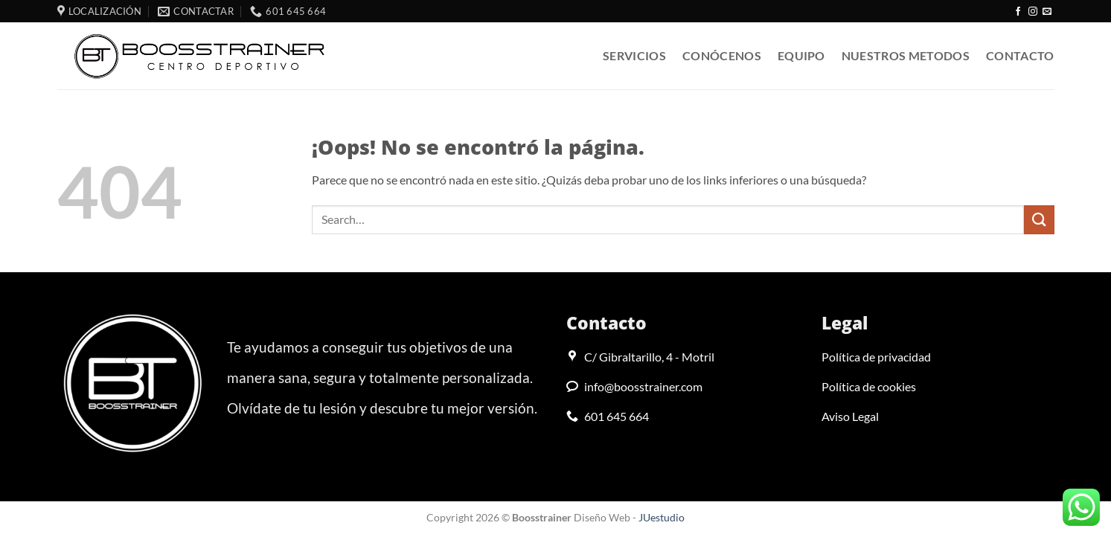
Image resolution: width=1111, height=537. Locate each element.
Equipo (801, 55)
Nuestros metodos (906, 55)
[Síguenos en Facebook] (1018, 12)
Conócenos (721, 55)
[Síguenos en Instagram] (1032, 12)
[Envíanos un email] (1047, 12)
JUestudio (661, 517)
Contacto (1020, 55)
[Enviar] (1039, 219)
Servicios (634, 55)
